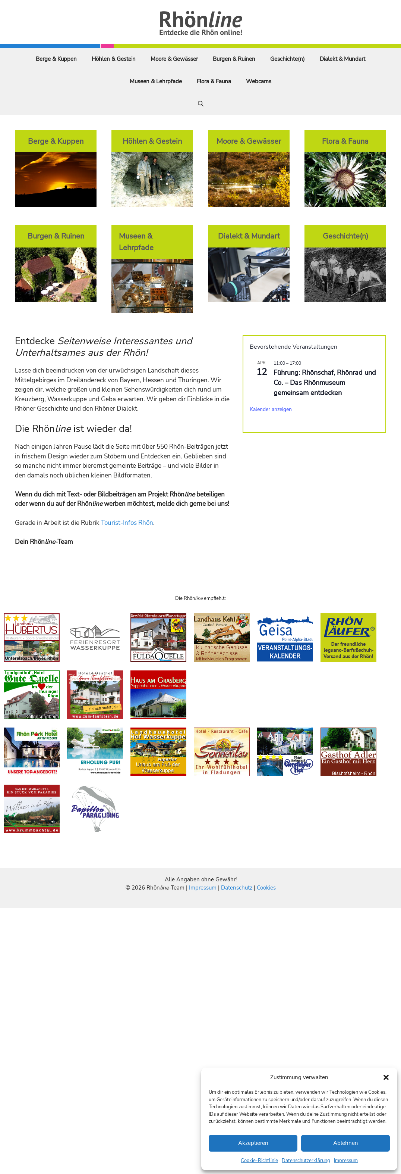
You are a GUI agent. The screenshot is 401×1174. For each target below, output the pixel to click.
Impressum (346, 1160)
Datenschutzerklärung (306, 1160)
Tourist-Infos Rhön (127, 523)
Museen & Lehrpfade (156, 81)
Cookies (266, 887)
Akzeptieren (253, 1143)
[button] (386, 1077)
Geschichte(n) (287, 59)
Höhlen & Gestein (114, 59)
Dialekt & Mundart (342, 59)
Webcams (258, 81)
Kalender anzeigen (271, 409)
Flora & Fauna (214, 81)
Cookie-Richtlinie (259, 1160)
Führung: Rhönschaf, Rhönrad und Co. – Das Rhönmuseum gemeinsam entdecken (325, 382)
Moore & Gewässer (174, 59)
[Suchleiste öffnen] (200, 104)
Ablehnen (345, 1143)
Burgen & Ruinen (234, 59)
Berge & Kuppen (56, 59)
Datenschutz (236, 887)
